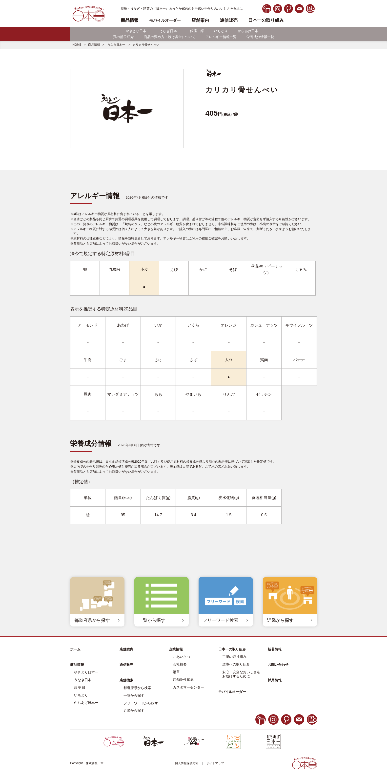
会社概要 (180, 664)
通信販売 (229, 20)
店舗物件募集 (183, 680)
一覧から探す (133, 695)
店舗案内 (200, 20)
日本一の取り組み (266, 20)
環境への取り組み (236, 664)
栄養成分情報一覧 (260, 37)
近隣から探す (133, 711)
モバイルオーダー (232, 692)
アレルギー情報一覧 (221, 37)
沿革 (176, 672)
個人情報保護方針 (187, 763)
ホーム (75, 649)
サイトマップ (215, 763)
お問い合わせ (278, 665)
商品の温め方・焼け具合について (170, 37)
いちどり (221, 31)
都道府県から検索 (137, 688)
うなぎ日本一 (170, 31)
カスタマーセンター (188, 687)
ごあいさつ (181, 657)
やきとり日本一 (137, 31)
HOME (77, 44)
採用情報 (275, 680)
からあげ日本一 (250, 31)
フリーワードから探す (140, 703)
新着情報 (275, 649)
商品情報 (94, 44)
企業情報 (176, 649)
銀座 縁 (197, 31)
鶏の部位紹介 (123, 37)
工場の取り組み (234, 657)
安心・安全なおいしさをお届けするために (241, 674)
